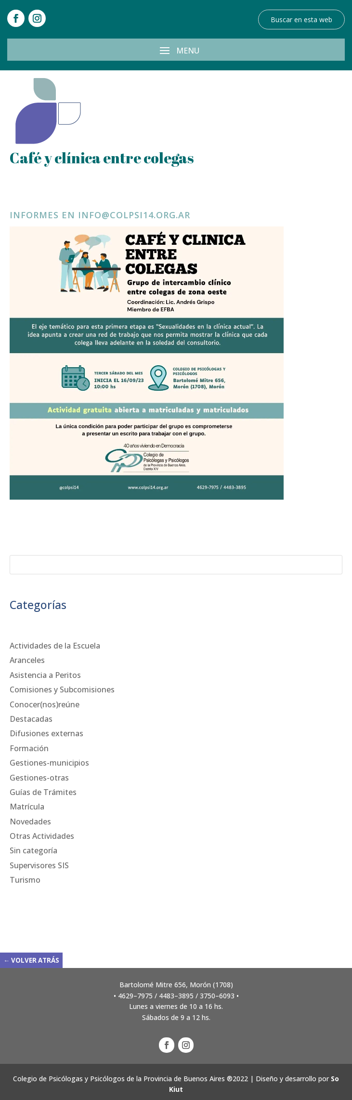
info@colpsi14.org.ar (134, 215)
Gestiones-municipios (49, 762)
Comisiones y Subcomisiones (62, 689)
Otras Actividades (42, 836)
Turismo (25, 880)
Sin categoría (33, 850)
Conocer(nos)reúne (44, 704)
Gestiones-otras (39, 777)
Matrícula (27, 806)
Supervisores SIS (39, 865)
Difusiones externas (46, 733)
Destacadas (31, 719)
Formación (29, 748)
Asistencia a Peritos (45, 675)
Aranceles (27, 660)
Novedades (30, 821)
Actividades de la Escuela (55, 645)
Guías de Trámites (43, 792)
